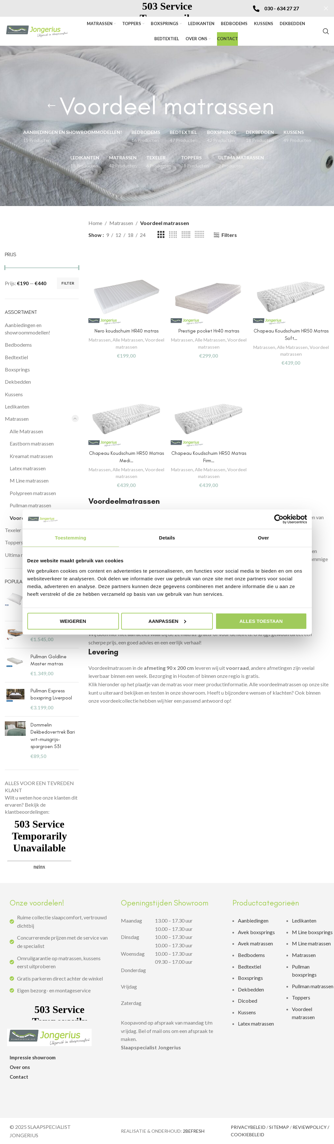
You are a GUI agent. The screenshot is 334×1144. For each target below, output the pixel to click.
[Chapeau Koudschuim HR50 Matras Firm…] (209, 421)
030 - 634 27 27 (281, 8)
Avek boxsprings (256, 932)
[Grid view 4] (173, 234)
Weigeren (73, 621)
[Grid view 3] (161, 234)
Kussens (14, 394)
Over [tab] (263, 537)
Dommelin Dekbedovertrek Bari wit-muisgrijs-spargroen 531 (53, 735)
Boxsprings (17, 369)
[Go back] (51, 105)
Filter (67, 283)
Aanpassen (167, 621)
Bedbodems (18, 345)
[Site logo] (37, 30)
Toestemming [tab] (70, 537)
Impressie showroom (33, 1057)
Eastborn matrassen (32, 443)
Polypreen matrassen (33, 493)
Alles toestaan (261, 621)
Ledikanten (17, 406)
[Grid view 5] (186, 234)
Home (95, 223)
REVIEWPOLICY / (311, 1127)
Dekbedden (18, 382)
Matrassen (17, 419)
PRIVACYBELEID (248, 1127)
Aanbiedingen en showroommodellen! (27, 328)
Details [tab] (167, 537)
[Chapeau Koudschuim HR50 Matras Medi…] (125, 421)
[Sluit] (326, 8)
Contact (19, 1077)
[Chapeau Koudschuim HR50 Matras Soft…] (292, 297)
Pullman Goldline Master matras (49, 660)
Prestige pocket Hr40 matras (208, 329)
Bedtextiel (16, 357)
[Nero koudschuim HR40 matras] (125, 297)
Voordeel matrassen (125, 345)
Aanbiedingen (253, 920)
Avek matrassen (255, 943)
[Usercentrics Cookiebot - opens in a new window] (279, 519)
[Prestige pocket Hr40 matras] (209, 297)
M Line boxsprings (313, 932)
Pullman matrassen (30, 505)
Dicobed (247, 1001)
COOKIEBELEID (247, 1134)
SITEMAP (279, 1127)
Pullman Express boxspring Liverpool (51, 694)
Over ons (20, 1067)
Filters (229, 235)
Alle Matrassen (26, 431)
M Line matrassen (29, 480)
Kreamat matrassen (31, 456)
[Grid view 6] (199, 234)
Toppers (301, 997)
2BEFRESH (193, 1131)
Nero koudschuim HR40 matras (125, 329)
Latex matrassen (28, 468)
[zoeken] (326, 31)
